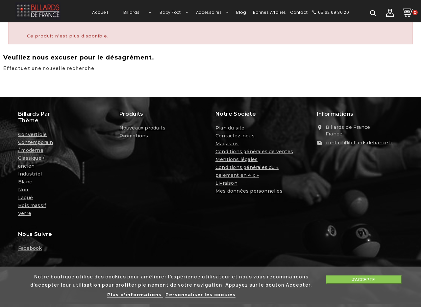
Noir (23, 191)
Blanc (25, 183)
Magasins (227, 145)
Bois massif (32, 206)
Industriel (30, 175)
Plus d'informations (135, 294)
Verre (24, 214)
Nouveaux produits (142, 129)
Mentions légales (236, 160)
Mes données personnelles (249, 192)
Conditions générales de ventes (254, 152)
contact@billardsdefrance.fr (359, 144)
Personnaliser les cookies (200, 294)
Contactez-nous (235, 137)
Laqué (25, 198)
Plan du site (229, 129)
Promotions (133, 137)
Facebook (30, 249)
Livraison (226, 184)
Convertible (32, 135)
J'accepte (363, 279)
